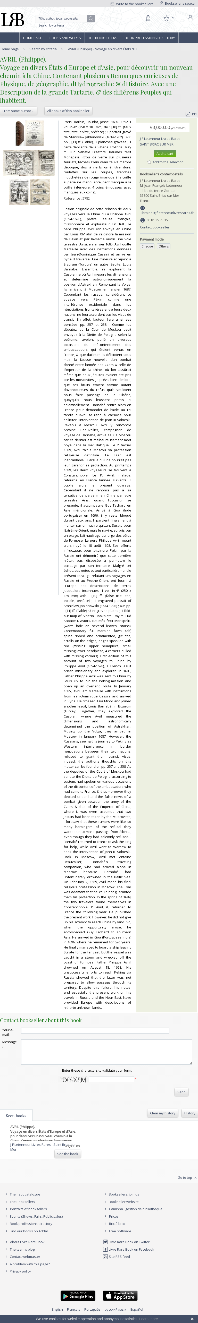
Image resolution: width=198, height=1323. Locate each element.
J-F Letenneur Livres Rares (160, 138)
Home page (32, 38)
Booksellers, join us (121, 1198)
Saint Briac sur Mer (157, 144)
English (57, 1314)
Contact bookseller (154, 227)
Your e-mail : (7, 1032)
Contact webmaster (22, 1261)
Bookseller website (121, 1206)
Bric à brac (117, 1228)
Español (136, 1314)
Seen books (16, 1120)
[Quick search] (65, 18)
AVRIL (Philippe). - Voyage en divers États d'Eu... (104, 49)
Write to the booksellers (132, 4)
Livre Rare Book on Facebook (128, 1254)
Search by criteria (51, 25)
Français (73, 1314)
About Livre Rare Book (27, 1246)
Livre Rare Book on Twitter (126, 1246)
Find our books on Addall (26, 1235)
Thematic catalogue (22, 1198)
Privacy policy (17, 1275)
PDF (191, 114)
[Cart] (148, 18)
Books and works (65, 38)
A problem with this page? (27, 1268)
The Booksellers (102, 38)
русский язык (115, 1314)
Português (92, 1314)
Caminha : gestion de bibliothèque (135, 1213)
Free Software (120, 1235)
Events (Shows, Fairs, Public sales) (33, 1221)
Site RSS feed (116, 1261)
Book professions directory (150, 38)
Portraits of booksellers (28, 1213)
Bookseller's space (177, 3)
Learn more (148, 1319)
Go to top (188, 1182)
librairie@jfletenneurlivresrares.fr (167, 212)
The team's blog (19, 1254)
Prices (114, 1221)
